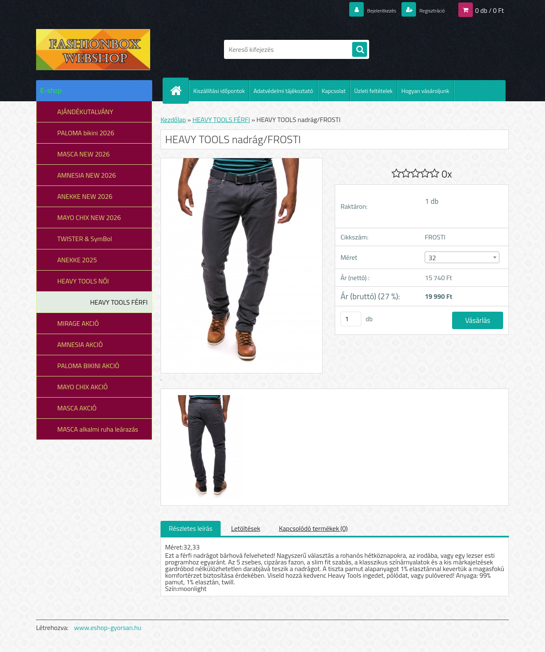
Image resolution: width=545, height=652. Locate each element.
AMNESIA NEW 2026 (86, 175)
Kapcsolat (334, 90)
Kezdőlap (173, 120)
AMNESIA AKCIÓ (80, 344)
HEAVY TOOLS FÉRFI (119, 302)
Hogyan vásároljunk (425, 90)
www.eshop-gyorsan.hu (107, 627)
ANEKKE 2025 (77, 260)
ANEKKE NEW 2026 (84, 196)
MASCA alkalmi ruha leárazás (97, 429)
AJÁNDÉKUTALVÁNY (85, 112)
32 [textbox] (432, 258)
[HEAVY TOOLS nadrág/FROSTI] (205, 396)
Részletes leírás (190, 528)
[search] (359, 50)
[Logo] (93, 49)
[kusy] (351, 319)
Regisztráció (427, 10)
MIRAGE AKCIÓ (78, 323)
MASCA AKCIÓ (77, 408)
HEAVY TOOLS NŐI (83, 281)
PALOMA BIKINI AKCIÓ (88, 366)
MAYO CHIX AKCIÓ (82, 387)
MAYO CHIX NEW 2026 (89, 217)
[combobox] (462, 257)
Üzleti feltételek (373, 90)
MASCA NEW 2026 (83, 154)
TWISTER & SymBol (84, 239)
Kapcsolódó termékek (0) (313, 528)
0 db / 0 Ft (489, 10)
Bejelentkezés (367, 10)
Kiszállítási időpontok (219, 90)
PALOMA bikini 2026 (85, 133)
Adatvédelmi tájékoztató (283, 90)
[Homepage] (179, 90)
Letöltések (245, 528)
